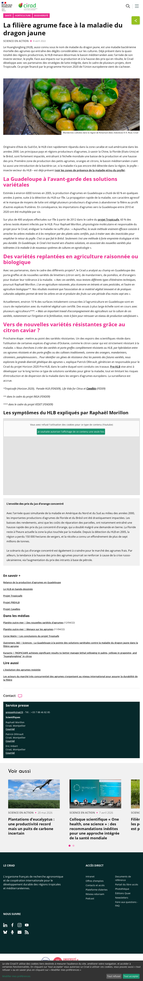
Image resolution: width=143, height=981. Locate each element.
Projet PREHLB (11, 602)
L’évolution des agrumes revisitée (22, 669)
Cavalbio (91, 388)
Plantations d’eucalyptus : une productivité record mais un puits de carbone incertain (31, 826)
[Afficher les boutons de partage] (136, 20)
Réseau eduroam (95, 894)
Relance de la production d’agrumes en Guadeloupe (32, 582)
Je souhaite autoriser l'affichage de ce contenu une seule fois (71, 431)
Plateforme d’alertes (96, 889)
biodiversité (41, 15)
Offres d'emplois (95, 880)
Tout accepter (131, 976)
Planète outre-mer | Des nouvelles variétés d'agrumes (33, 622)
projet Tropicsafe (108, 219)
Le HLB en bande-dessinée (18, 589)
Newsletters (121, 897)
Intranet (90, 876)
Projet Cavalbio (11, 609)
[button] (128, 6)
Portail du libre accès (126, 884)
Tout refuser (114, 976)
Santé (8, 15)
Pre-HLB (115, 366)
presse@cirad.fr (14, 712)
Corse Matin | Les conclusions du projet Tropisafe (31, 636)
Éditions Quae (122, 893)
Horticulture (23, 15)
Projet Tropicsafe (12, 595)
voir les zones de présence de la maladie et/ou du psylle (89, 170)
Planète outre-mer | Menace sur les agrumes (28, 629)
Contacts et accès (95, 885)
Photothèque (122, 888)
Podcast (90, 898)
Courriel (10, 729)
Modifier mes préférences (16, 976)
